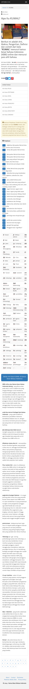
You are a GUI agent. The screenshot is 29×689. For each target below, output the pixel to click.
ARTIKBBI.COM (5, 2)
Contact (13, 677)
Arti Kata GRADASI (7, 115)
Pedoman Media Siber (10, 679)
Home (4, 7)
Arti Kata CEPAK (7, 100)
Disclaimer (20, 677)
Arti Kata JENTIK (7, 107)
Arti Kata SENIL (6, 96)
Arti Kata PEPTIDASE (8, 92)
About (7, 677)
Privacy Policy (22, 679)
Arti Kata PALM (6, 88)
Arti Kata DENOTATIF (8, 111)
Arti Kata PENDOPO (8, 103)
